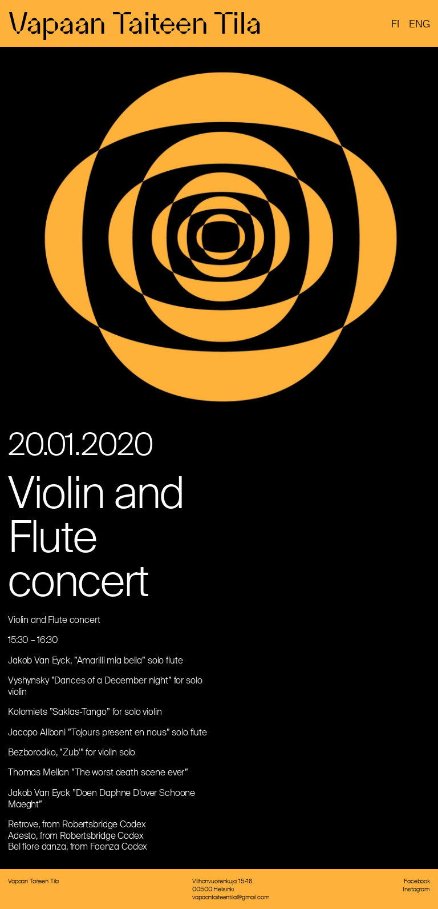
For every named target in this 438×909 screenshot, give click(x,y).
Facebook (417, 881)
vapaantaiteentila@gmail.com (230, 897)
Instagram (416, 889)
